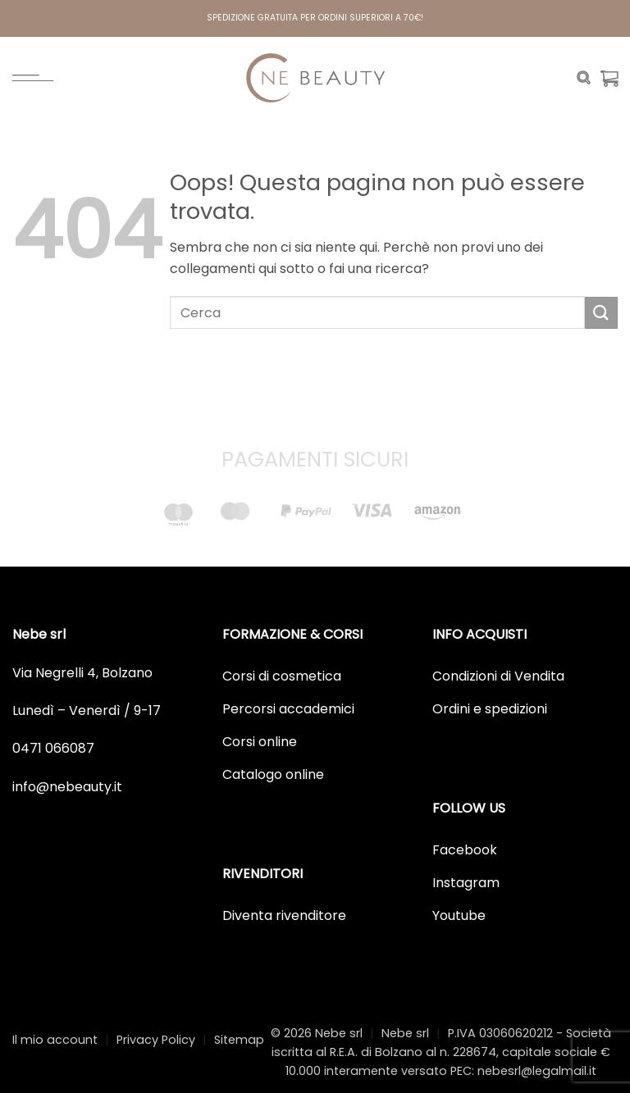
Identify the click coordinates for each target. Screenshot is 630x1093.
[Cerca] (584, 77)
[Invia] (601, 313)
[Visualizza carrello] (609, 78)
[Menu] (32, 77)
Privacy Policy (155, 1040)
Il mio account (55, 1040)
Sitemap (239, 1040)
